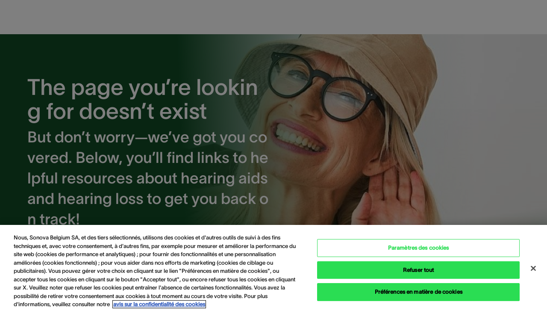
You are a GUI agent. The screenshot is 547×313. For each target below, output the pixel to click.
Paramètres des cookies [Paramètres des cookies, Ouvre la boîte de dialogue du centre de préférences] (418, 248)
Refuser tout (418, 270)
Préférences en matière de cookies (418, 292)
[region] (273, 269)
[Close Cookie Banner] (533, 268)
